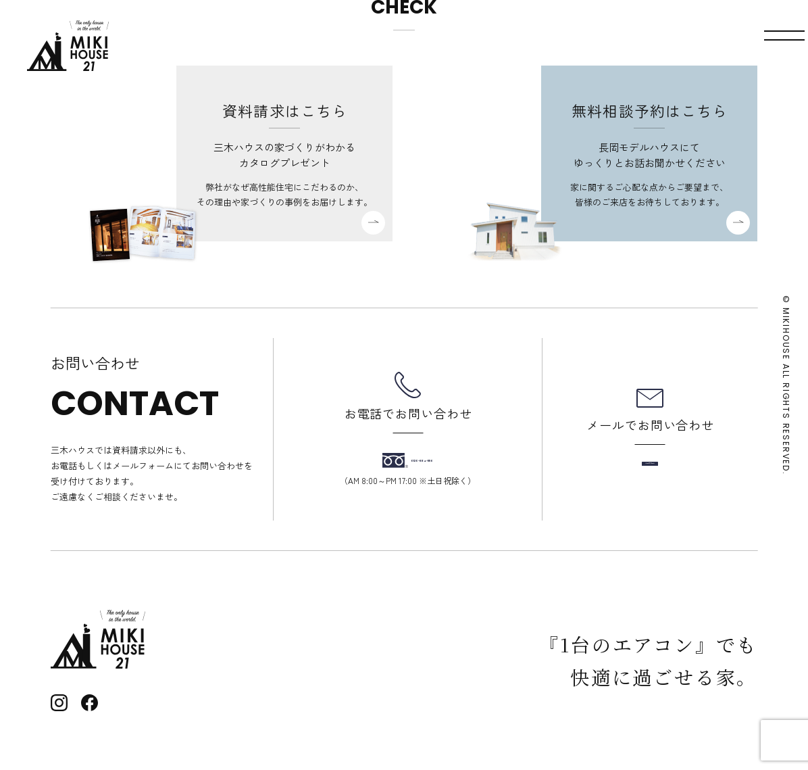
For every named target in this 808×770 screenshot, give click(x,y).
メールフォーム (649, 464)
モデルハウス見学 (492, 46)
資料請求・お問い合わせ (640, 46)
